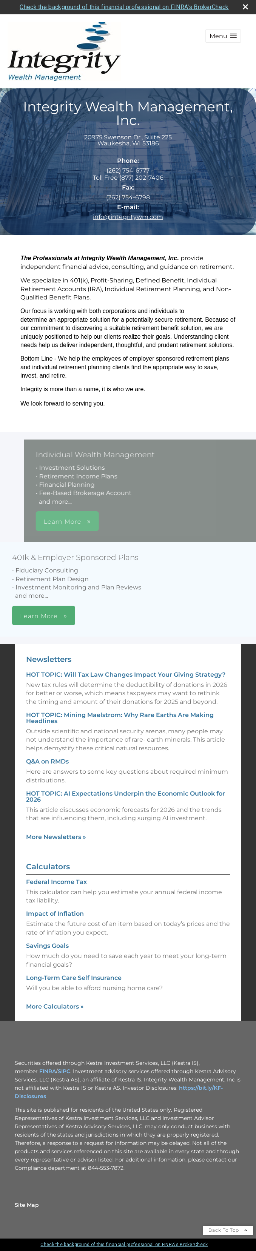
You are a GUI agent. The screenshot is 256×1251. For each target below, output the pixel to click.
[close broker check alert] (245, 7)
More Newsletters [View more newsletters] (56, 837)
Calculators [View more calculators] (48, 866)
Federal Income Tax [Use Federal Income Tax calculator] (56, 881)
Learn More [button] (114, 521)
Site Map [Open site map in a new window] (27, 1205)
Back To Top (228, 1230)
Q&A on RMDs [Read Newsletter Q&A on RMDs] (47, 761)
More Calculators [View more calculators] (55, 1006)
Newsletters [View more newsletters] (48, 659)
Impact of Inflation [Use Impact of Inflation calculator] (55, 913)
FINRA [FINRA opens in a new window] (47, 1071)
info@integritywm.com (128, 217)
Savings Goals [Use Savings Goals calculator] (47, 945)
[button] (223, 36)
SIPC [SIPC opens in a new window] (64, 1071)
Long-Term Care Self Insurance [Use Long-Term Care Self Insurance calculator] (74, 977)
